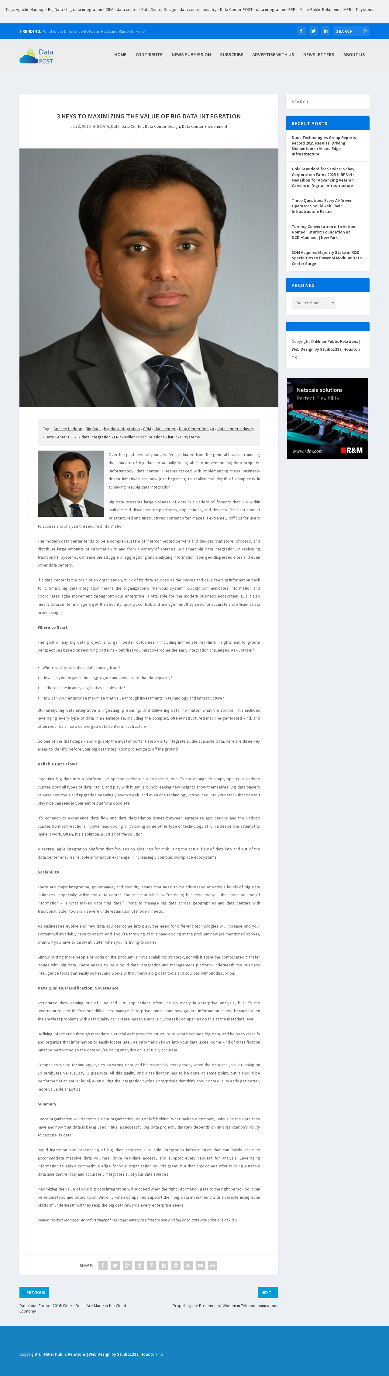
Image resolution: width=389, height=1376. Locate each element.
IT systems (364, 9)
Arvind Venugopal (96, 1213)
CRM (109, 9)
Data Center (132, 119)
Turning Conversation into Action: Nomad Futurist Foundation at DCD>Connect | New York (324, 225)
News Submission (191, 57)
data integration (270, 9)
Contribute (149, 57)
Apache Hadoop (30, 9)
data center (127, 9)
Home (120, 57)
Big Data (55, 9)
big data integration (84, 9)
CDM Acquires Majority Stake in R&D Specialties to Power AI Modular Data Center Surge (327, 251)
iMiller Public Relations (319, 9)
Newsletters (318, 57)
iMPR (347, 9)
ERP (291, 9)
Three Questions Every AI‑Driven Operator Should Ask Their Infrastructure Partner (322, 199)
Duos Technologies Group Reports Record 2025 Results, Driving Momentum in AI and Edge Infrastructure (324, 139)
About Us (354, 57)
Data (115, 119)
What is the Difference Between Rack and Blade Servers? (94, 31)
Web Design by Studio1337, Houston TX (126, 1347)
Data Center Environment (204, 119)
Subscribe (231, 57)
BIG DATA (101, 119)
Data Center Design (158, 9)
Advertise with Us (273, 57)
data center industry (198, 9)
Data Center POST (236, 9)
